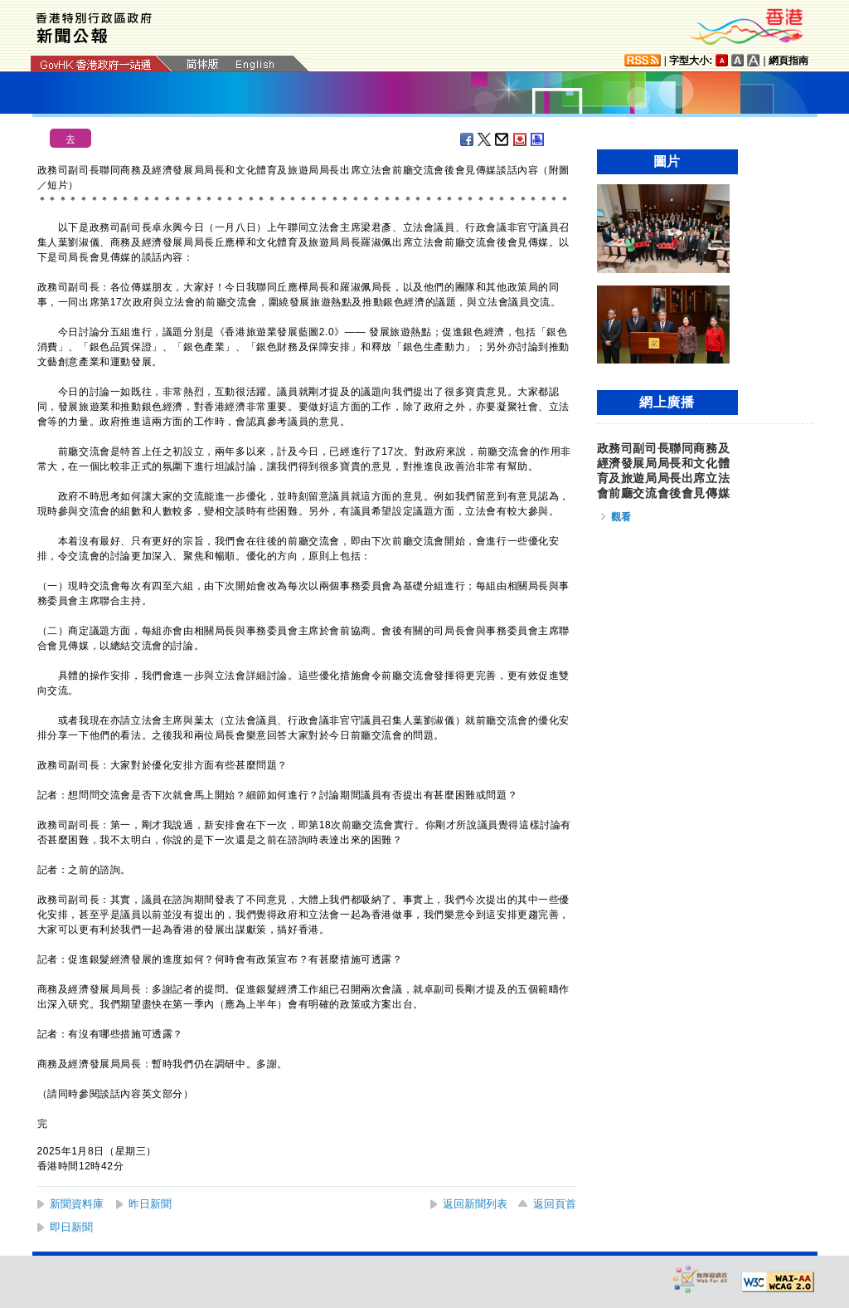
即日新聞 (71, 1227)
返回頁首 (554, 1204)
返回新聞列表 (475, 1204)
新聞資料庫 (77, 1204)
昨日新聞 (150, 1204)
